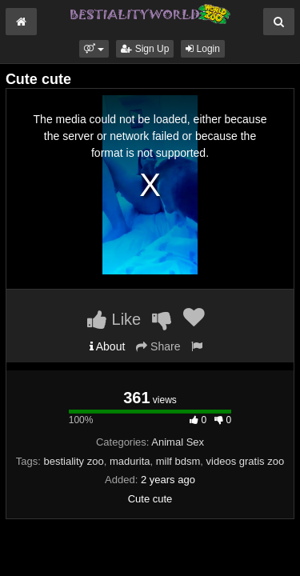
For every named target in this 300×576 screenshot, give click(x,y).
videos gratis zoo (245, 461)
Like (114, 319)
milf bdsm (178, 461)
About (108, 346)
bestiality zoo (74, 461)
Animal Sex (177, 442)
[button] (94, 49)
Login (203, 48)
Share (158, 346)
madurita (130, 461)
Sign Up (145, 48)
